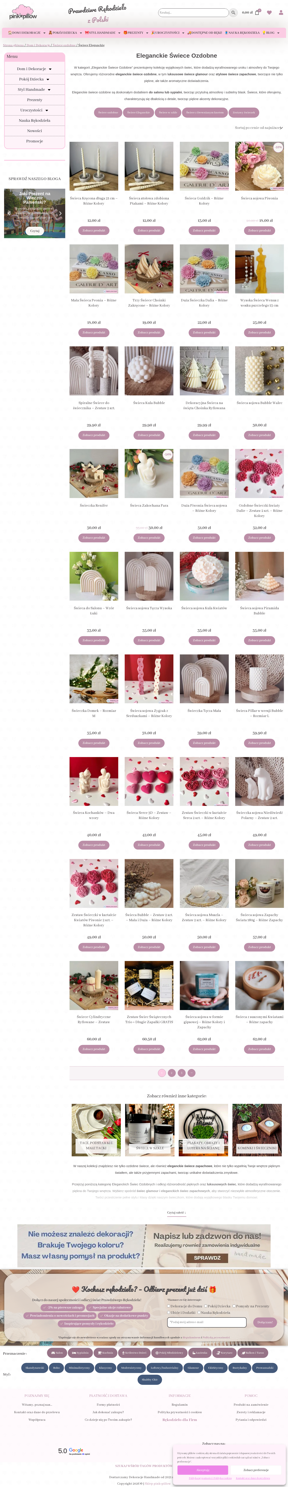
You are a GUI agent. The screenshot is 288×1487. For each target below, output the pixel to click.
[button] (9, 213)
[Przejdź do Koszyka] (251, 12)
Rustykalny (240, 1368)
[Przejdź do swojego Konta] (281, 13)
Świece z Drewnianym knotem (205, 112)
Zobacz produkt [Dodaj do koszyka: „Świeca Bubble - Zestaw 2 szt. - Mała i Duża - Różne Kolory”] (149, 947)
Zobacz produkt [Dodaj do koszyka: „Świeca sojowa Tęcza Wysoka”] (149, 640)
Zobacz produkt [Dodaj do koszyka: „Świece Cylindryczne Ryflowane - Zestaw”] (94, 1049)
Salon (57, 1353)
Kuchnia (105, 1353)
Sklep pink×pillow (158, 1484)
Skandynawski (35, 1368)
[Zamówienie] (258, 128)
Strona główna (13, 45)
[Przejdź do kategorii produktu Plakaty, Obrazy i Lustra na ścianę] (203, 1130)
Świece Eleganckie (138, 112)
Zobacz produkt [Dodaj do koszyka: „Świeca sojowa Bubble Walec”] (259, 435)
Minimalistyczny (79, 1368)
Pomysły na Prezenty (253, 1306)
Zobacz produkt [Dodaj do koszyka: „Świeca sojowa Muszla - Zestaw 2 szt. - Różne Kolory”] (204, 947)
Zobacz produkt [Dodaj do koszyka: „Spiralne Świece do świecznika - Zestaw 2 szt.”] (94, 435)
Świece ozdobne (64, 45)
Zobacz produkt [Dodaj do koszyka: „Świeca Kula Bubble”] (149, 435)
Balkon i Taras (253, 1353)
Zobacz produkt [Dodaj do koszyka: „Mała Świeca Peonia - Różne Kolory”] (94, 333)
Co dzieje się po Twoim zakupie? (108, 1420)
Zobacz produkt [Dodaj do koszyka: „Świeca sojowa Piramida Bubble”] (259, 640)
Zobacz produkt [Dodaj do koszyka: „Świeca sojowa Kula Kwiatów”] (204, 640)
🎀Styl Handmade (103, 33)
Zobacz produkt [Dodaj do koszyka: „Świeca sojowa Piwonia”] (259, 231)
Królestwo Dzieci (134, 1353)
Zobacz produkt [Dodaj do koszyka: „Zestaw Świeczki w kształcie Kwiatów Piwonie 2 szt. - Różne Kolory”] (94, 947)
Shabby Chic (150, 1380)
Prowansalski (264, 1368)
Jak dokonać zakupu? (108, 1412)
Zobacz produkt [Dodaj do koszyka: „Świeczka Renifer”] (94, 538)
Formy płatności (108, 1405)
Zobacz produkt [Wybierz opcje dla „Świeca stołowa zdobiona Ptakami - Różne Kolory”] (149, 231)
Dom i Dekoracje (38, 45)
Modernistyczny (131, 1368)
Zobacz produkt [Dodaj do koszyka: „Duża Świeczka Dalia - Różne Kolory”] (204, 333)
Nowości (34, 131)
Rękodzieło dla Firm (179, 1420)
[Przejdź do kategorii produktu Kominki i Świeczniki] (257, 1130)
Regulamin (180, 1405)
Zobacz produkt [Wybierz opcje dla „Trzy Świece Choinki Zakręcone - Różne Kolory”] (149, 333)
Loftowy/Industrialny (165, 1368)
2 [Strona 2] (171, 1073)
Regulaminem (191, 1337)
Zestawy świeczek (244, 112)
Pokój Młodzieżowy (169, 1353)
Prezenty (34, 100)
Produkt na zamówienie (251, 1405)
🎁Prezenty (136, 33)
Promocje (34, 141)
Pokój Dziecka (34, 79)
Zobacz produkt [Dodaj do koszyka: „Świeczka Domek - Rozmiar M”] (94, 743)
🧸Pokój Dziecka (65, 33)
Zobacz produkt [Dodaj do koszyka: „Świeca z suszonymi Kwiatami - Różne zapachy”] (259, 1049)
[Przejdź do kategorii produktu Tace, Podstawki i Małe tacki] (96, 1130)
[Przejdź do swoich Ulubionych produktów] (269, 13)
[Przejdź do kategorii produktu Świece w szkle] (149, 1130)
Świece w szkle (168, 112)
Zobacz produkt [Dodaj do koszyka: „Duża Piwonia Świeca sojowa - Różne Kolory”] (204, 538)
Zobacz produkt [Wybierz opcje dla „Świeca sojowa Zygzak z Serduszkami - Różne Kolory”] (149, 743)
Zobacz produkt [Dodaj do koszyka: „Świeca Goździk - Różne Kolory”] (204, 231)
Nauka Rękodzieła (34, 120)
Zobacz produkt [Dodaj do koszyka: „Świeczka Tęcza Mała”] (204, 743)
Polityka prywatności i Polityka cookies (210, 1478)
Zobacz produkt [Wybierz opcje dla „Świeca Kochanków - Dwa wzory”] (94, 845)
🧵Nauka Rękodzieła (242, 33)
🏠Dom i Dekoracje (27, 33)
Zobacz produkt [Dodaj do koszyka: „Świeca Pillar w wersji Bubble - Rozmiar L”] (259, 743)
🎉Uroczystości (168, 33)
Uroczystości (34, 110)
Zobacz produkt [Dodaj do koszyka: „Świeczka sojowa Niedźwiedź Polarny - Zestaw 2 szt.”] (259, 845)
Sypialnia (80, 1353)
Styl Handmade (34, 89)
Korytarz (224, 1353)
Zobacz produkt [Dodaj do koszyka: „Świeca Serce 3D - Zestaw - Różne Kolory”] (149, 845)
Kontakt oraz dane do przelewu (253, 1478)
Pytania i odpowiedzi (251, 1420)
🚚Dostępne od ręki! (204, 33)
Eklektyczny (215, 1368)
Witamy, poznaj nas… (37, 1405)
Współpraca (37, 1420)
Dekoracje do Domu (186, 1306)
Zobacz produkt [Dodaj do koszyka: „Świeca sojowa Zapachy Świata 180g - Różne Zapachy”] (259, 947)
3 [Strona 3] (181, 1073)
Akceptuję (202, 1470)
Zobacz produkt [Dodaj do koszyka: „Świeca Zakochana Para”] (149, 538)
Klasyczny (105, 1368)
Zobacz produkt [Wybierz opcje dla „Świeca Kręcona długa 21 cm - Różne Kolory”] (94, 231)
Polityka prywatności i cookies (180, 1412)
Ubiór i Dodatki (183, 1313)
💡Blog (271, 33)
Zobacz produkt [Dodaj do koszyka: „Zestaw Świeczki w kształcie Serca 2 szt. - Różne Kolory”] (204, 845)
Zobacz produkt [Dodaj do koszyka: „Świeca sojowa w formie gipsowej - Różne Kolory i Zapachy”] (204, 1049)
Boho (56, 1368)
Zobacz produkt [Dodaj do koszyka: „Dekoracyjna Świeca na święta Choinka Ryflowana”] (204, 435)
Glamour (193, 1368)
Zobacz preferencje (256, 1470)
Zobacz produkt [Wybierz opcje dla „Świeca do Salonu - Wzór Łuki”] (94, 640)
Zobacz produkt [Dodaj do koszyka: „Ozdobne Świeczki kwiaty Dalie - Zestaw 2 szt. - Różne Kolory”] (259, 538)
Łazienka (200, 1353)
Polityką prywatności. (216, 1337)
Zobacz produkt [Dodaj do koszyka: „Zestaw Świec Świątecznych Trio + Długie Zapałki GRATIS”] (149, 1049)
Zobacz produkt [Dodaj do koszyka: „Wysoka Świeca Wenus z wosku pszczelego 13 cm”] (259, 333)
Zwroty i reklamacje (250, 1412)
